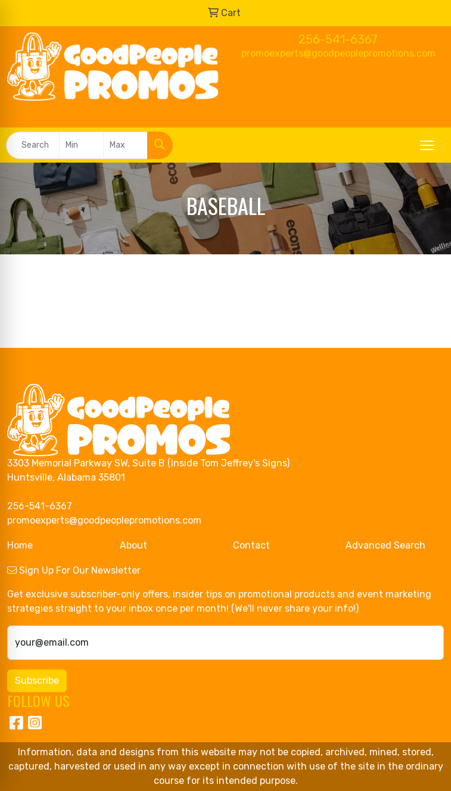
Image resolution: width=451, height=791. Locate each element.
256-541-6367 (338, 39)
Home (20, 545)
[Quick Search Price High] (125, 145)
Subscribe (37, 680)
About (133, 545)
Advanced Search (385, 545)
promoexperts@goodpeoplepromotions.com (338, 53)
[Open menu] (427, 145)
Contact (251, 545)
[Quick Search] (33, 145)
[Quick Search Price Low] (81, 145)
